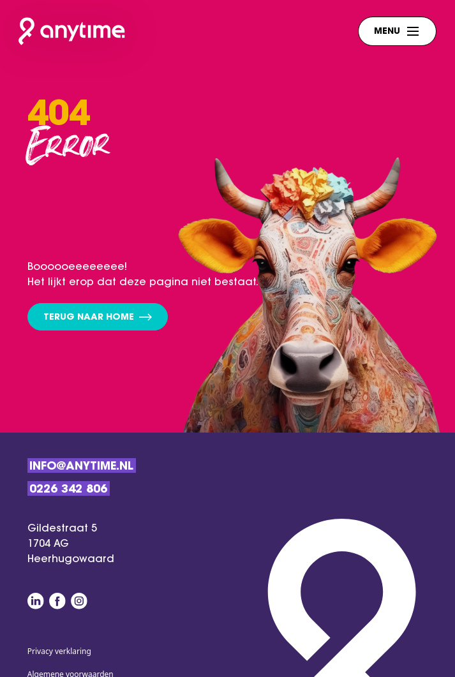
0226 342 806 (68, 490)
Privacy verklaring (59, 651)
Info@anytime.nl (81, 467)
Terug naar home (97, 318)
